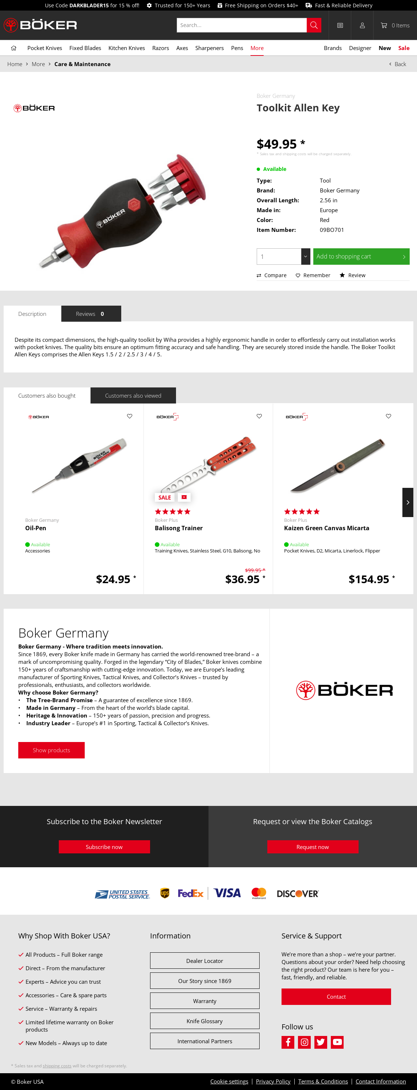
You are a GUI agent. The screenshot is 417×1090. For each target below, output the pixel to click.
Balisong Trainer (179, 528)
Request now (313, 846)
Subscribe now (104, 846)
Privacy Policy (273, 1081)
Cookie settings (229, 1081)
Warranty (205, 1001)
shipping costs (294, 153)
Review (353, 275)
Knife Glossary (205, 1021)
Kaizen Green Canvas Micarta (327, 528)
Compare (272, 275)
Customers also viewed (133, 395)
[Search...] (249, 25)
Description (32, 313)
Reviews (91, 313)
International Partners (204, 1041)
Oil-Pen (35, 528)
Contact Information (381, 1081)
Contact (336, 996)
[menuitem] (253, 25)
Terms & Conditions (323, 1081)
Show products (51, 750)
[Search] (314, 25)
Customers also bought (47, 395)
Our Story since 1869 (205, 980)
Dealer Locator (204, 960)
